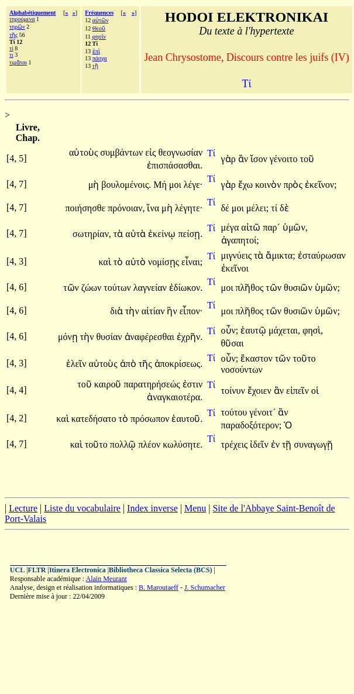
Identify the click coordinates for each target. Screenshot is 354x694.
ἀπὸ (129, 364)
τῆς (13, 35)
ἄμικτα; (280, 255)
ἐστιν (193, 384)
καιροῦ (109, 384)
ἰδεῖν (260, 444)
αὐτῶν (100, 20)
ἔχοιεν (261, 391)
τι (11, 54)
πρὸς (293, 185)
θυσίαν (110, 337)
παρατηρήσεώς (152, 384)
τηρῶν (17, 26)
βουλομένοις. (126, 185)
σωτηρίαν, (92, 234)
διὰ (117, 311)
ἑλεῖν (77, 364)
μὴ (95, 185)
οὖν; (230, 330)
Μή (161, 185)
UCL (17, 570)
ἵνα (154, 208)
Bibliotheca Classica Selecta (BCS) (160, 570)
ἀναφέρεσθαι (151, 337)
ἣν (173, 311)
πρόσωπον (151, 419)
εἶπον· (191, 311)
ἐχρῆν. (189, 337)
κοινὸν (269, 185)
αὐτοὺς (84, 152)
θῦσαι (232, 343)
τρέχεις (235, 444)
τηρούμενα (22, 19)
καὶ (105, 262)
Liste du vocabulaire (82, 508)
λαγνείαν (151, 288)
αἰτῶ (252, 227)
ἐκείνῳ (163, 234)
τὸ (119, 262)
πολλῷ (124, 444)
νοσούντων (242, 370)
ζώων (92, 288)
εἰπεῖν (298, 391)
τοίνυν (234, 391)
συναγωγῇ (313, 444)
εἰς (151, 152)
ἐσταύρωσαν (322, 255)
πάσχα (99, 58)
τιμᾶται (18, 62)
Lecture (23, 508)
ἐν (276, 444)
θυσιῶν (299, 288)
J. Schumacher (204, 587)
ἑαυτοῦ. (186, 419)
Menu (195, 508)
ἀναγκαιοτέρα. (174, 397)
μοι (176, 185)
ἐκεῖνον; (321, 185)
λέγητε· (189, 208)
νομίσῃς (164, 262)
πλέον (150, 444)
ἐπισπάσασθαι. (174, 165)
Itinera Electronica (77, 570)
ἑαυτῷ (254, 330)
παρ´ (273, 227)
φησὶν (99, 36)
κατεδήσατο (95, 419)
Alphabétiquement (32, 12)
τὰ (119, 234)
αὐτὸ (136, 262)
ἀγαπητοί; (240, 240)
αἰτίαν (154, 311)
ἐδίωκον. (185, 288)
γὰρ (229, 159)
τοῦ (307, 159)
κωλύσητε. (182, 444)
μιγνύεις (237, 255)
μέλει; (257, 208)
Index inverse (152, 508)
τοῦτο (304, 358)
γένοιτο (285, 159)
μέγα (231, 227)
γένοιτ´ (263, 412)
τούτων (118, 288)
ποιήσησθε (86, 208)
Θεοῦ (98, 28)
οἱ (315, 391)
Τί (211, 153)
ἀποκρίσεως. (178, 364)
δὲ (284, 208)
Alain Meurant (105, 579)
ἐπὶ (96, 51)
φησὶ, (313, 330)
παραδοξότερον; (251, 425)
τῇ (95, 66)
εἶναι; (191, 262)
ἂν (244, 159)
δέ (226, 208)
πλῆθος (250, 288)
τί (11, 48)
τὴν (133, 311)
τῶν (72, 288)
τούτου (235, 412)
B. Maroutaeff (158, 587)
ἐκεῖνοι (235, 268)
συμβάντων (122, 152)
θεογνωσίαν (180, 152)
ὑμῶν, (295, 227)
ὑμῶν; (327, 288)
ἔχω (246, 185)
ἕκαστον (257, 358)
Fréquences (99, 12)
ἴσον (260, 159)
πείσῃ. (190, 234)
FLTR (37, 570)
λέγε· (193, 185)
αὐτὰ (136, 234)
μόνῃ (69, 337)
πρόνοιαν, (126, 208)
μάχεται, (284, 330)
